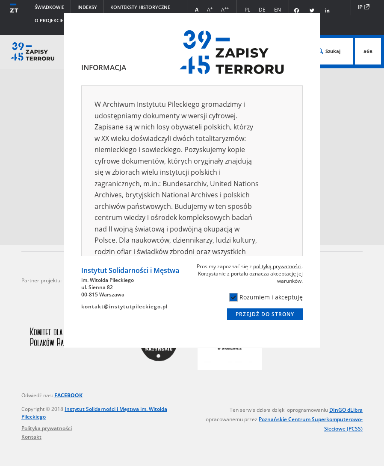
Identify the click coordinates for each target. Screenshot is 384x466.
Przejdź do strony (265, 314)
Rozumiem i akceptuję (266, 297)
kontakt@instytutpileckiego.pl (124, 306)
